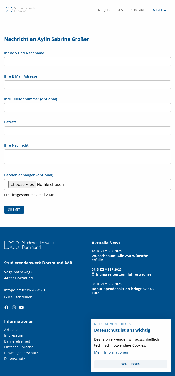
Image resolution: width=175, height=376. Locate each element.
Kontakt (137, 10)
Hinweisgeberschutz (21, 352)
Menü (160, 10)
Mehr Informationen (111, 352)
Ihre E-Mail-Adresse (20, 76)
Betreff (10, 122)
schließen (130, 364)
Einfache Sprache (18, 347)
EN (98, 10)
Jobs (108, 10)
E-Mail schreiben (18, 297)
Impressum (13, 335)
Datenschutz (14, 358)
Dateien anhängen (28, 175)
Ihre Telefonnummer (30, 99)
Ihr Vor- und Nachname (24, 53)
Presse (121, 10)
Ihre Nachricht (16, 145)
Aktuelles (11, 329)
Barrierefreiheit (17, 341)
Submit (14, 209)
